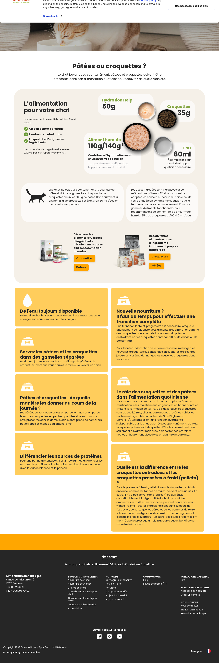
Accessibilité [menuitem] (75, 608)
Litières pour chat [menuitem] (77, 587)
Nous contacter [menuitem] (189, 605)
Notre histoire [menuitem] (113, 583)
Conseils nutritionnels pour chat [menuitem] (82, 593)
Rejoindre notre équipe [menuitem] (193, 613)
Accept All (192, 8)
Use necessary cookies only (191, 27)
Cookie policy (148, 22)
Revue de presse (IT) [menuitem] (155, 583)
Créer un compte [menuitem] (190, 594)
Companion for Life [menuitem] (116, 591)
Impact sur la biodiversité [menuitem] (82, 604)
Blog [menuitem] (145, 580)
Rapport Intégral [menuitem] (115, 599)
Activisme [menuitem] (111, 587)
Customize (191, 17)
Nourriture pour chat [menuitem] (79, 580)
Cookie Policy (31, 652)
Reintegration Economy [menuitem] (119, 580)
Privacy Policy (11, 652)
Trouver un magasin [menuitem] (192, 609)
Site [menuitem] (183, 580)
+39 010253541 (15, 587)
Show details (50, 37)
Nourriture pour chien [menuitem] (79, 583)
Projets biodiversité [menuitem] (116, 595)
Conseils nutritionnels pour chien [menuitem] (82, 599)
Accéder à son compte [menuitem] (194, 590)
